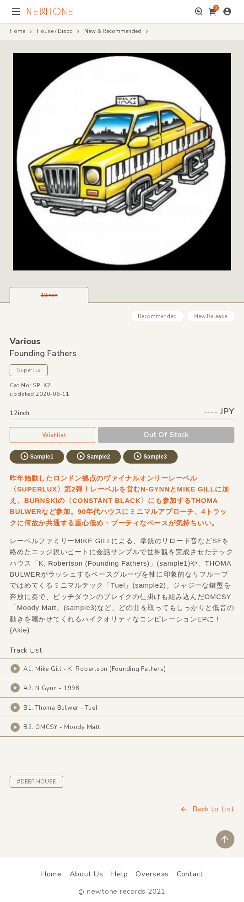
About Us (86, 874)
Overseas (152, 874)
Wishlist (52, 434)
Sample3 (150, 456)
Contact (190, 874)
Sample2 (93, 456)
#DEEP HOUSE (36, 781)
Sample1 (37, 456)
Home (17, 31)
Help (119, 874)
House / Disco (55, 31)
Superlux (28, 370)
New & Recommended (112, 31)
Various (25, 341)
